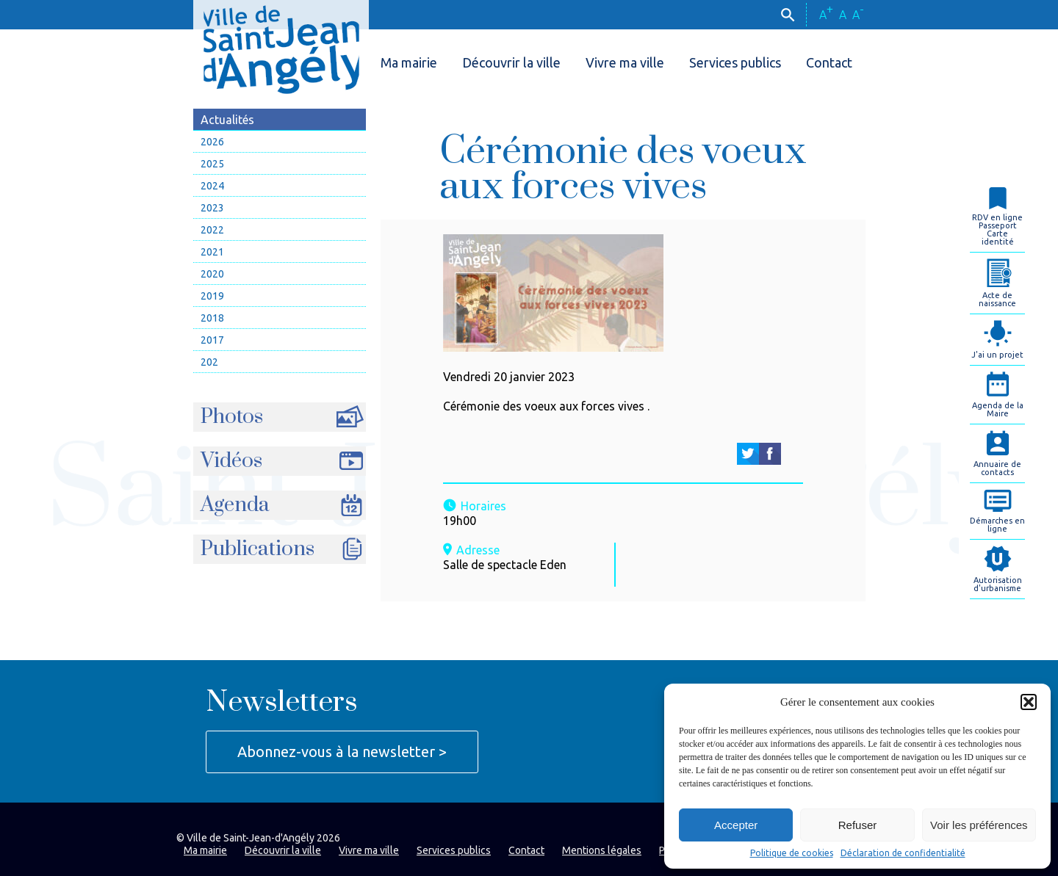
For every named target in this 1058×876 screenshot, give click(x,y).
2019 (212, 296)
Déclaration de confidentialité (903, 853)
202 (209, 362)
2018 (212, 318)
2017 (212, 340)
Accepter (735, 825)
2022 (212, 230)
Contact (829, 62)
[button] (1028, 702)
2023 (212, 208)
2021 (212, 252)
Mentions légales (601, 850)
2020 (212, 274)
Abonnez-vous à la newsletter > (342, 751)
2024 (212, 186)
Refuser (857, 825)
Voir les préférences (979, 825)
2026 (212, 142)
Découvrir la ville (511, 62)
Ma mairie (409, 62)
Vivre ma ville (625, 62)
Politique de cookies (791, 853)
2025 (212, 164)
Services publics (735, 62)
